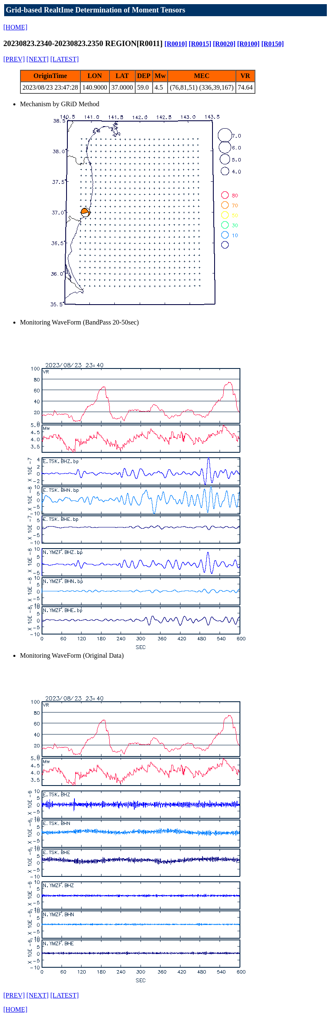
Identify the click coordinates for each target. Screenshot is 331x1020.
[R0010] (176, 43)
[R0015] (200, 43)
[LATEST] (64, 59)
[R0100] (248, 43)
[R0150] (272, 43)
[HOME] (15, 27)
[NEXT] (38, 59)
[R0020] (224, 43)
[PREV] (14, 59)
